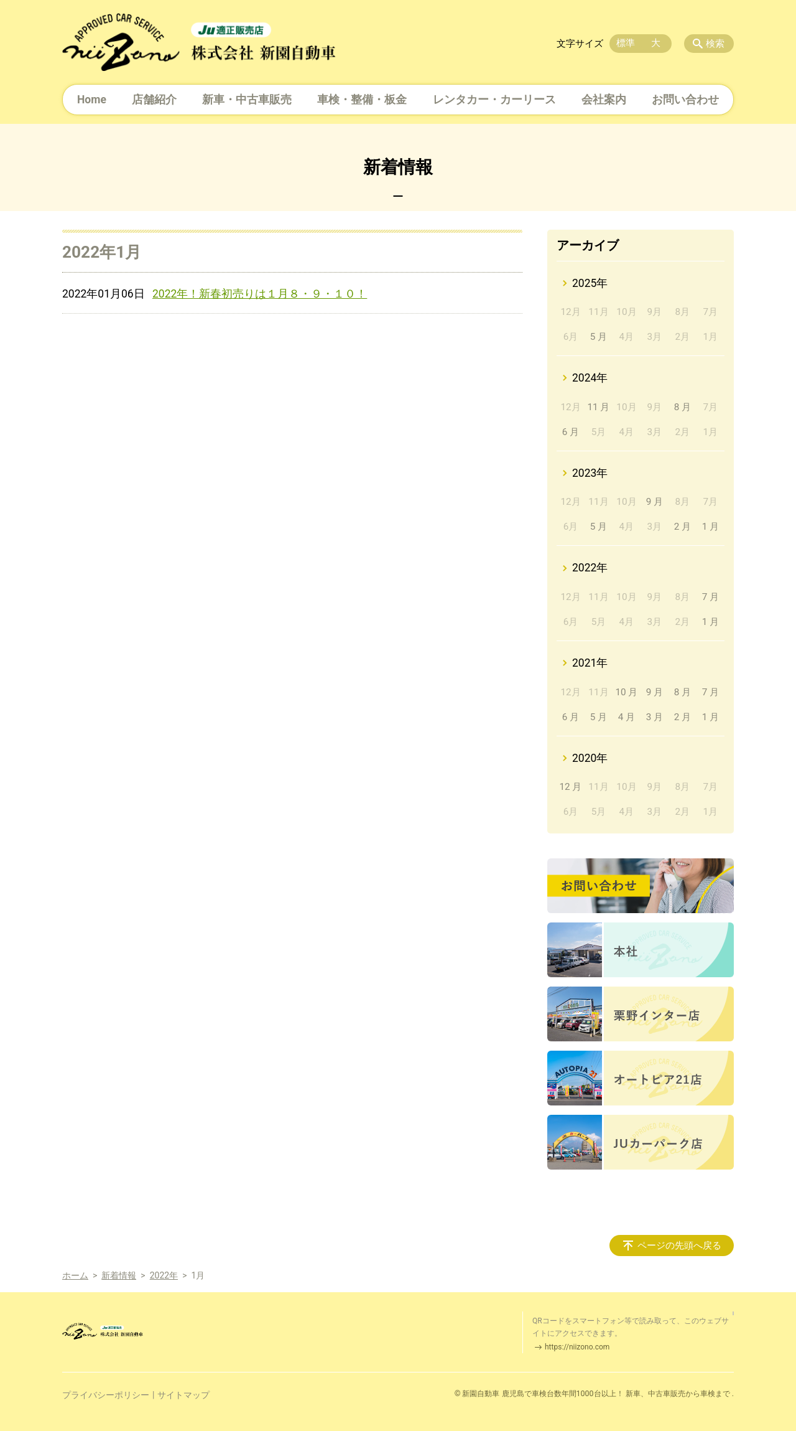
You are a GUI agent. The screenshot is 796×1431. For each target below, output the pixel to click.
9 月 (654, 501)
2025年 (590, 283)
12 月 (570, 786)
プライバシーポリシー (105, 1395)
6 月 (570, 432)
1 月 (710, 526)
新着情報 (118, 1275)
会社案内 (603, 99)
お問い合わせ (685, 99)
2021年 (590, 663)
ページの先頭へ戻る (679, 1245)
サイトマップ (183, 1395)
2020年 (590, 758)
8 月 (682, 407)
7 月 (710, 597)
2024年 (590, 378)
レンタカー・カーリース (494, 99)
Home (91, 99)
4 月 (626, 717)
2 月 (682, 526)
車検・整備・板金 (362, 99)
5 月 (598, 336)
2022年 (590, 567)
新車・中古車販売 (247, 99)
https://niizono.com (577, 1347)
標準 (625, 43)
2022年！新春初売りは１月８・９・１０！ (259, 294)
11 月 (598, 407)
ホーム (75, 1275)
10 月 (626, 692)
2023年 (590, 473)
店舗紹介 (154, 99)
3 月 (654, 717)
